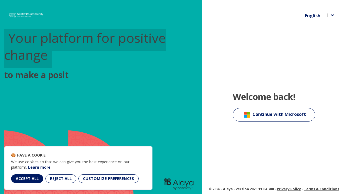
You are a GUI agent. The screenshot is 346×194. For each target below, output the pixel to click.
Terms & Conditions (321, 188)
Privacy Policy (289, 188)
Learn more (39, 167)
